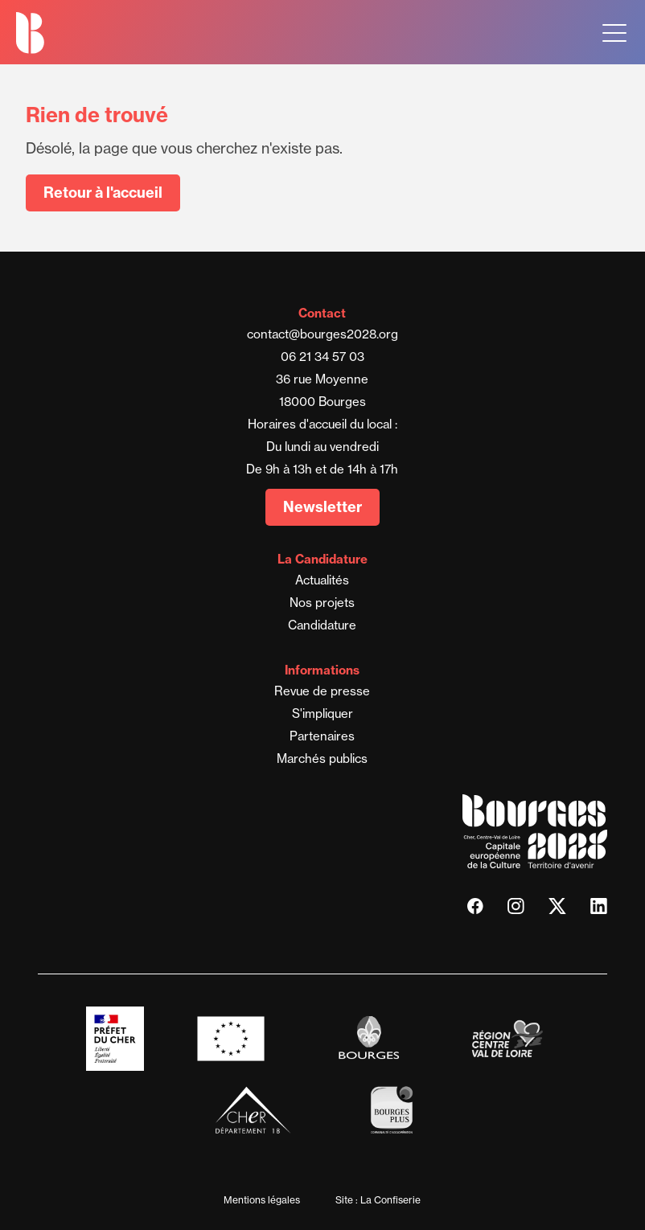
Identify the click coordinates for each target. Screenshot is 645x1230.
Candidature (322, 625)
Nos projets (322, 602)
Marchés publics (322, 758)
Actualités (322, 580)
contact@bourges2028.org (322, 334)
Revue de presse (322, 691)
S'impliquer (322, 713)
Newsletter (322, 507)
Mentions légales (262, 1200)
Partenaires (322, 736)
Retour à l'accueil (102, 192)
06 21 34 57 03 (322, 356)
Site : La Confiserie (378, 1200)
